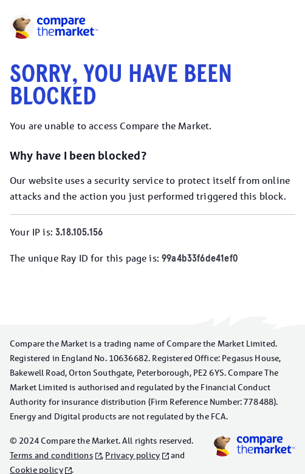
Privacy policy (132, 455)
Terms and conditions (51, 455)
